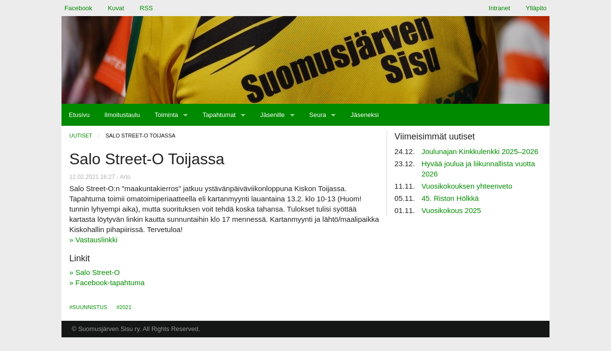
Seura (317, 114)
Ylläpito (536, 8)
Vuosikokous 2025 (451, 210)
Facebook (78, 8)
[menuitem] (79, 115)
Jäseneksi (364, 114)
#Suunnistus (88, 307)
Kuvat (116, 8)
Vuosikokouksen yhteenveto (467, 186)
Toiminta (166, 114)
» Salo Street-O (94, 272)
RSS (146, 8)
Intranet (499, 8)
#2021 (124, 307)
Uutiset (80, 135)
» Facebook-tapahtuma (106, 282)
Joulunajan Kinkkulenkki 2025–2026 (480, 151)
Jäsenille (272, 114)
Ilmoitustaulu (122, 114)
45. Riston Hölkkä (450, 198)
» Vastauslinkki (93, 239)
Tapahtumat (219, 114)
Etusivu (79, 114)
